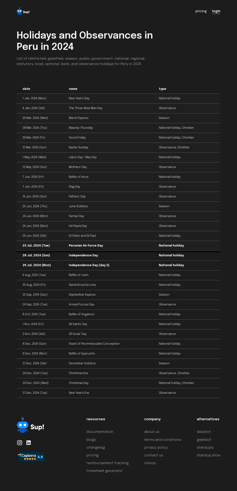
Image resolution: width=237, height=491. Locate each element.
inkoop (150, 463)
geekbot (204, 440)
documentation (99, 432)
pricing (92, 455)
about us (151, 432)
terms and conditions (162, 440)
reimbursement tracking (107, 463)
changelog (95, 448)
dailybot (204, 432)
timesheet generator (104, 471)
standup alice (208, 455)
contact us (153, 455)
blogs (91, 440)
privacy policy (156, 448)
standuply (205, 448)
